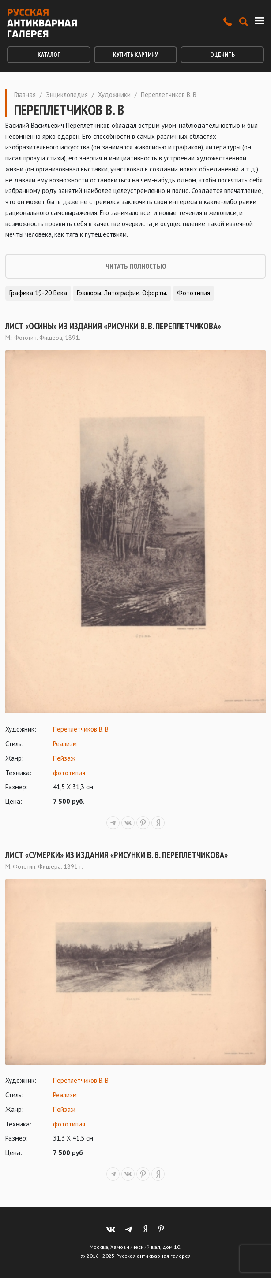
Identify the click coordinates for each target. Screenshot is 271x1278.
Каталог (49, 55)
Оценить (222, 55)
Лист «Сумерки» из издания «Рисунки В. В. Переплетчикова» (116, 855)
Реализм (65, 743)
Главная (25, 94)
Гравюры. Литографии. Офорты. (122, 293)
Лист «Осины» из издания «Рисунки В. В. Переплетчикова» (113, 326)
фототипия (69, 773)
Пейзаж (64, 758)
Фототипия (193, 293)
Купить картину (135, 55)
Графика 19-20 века (38, 293)
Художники (114, 94)
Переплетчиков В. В (81, 729)
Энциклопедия (67, 94)
